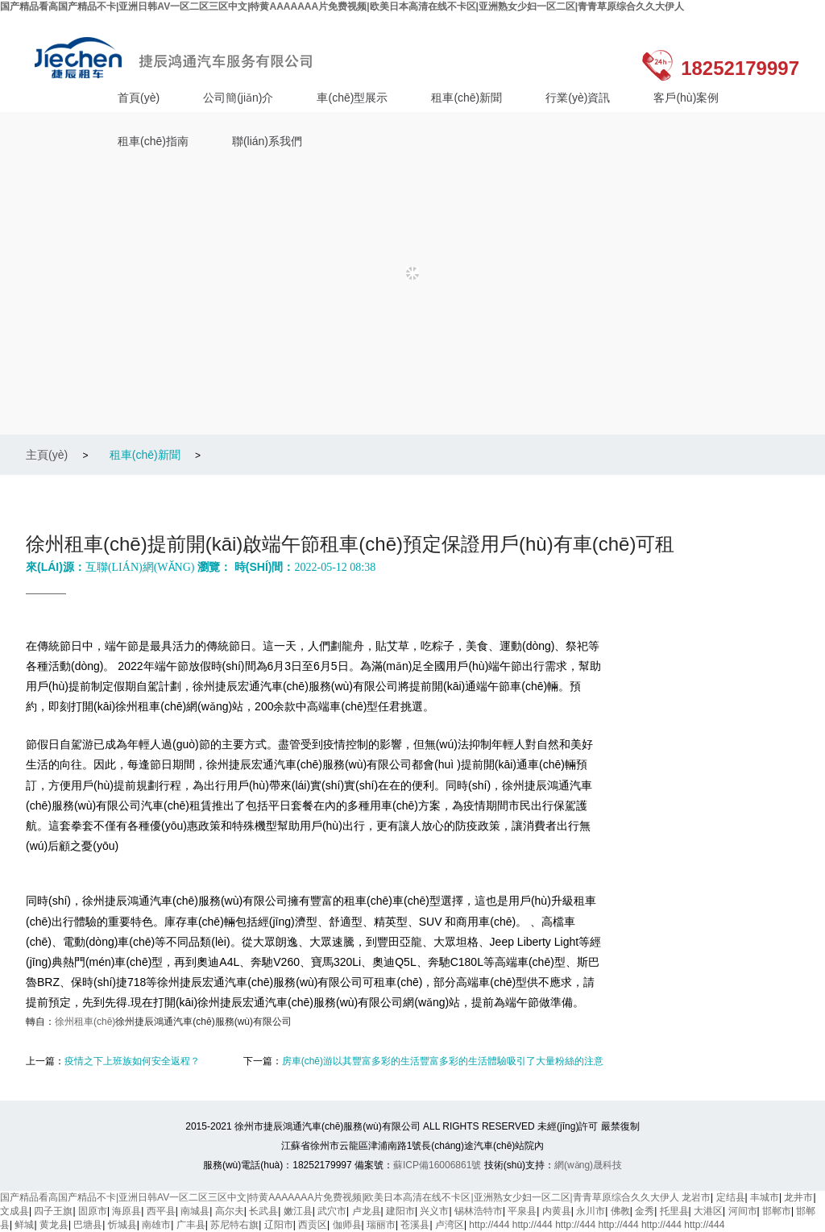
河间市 (742, 1211)
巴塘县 (87, 1224)
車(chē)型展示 (352, 97)
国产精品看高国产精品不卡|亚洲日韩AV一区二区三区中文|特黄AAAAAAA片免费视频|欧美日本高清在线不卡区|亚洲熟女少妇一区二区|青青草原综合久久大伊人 (342, 6)
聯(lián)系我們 (267, 141)
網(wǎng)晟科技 (588, 1165)
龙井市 (798, 1197)
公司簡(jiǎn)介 (238, 97)
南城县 (194, 1211)
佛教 (620, 1211)
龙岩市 (696, 1197)
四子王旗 (53, 1211)
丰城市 (764, 1197)
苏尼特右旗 (234, 1224)
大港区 (708, 1211)
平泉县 (522, 1211)
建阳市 (400, 1211)
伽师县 (347, 1224)
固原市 (92, 1211)
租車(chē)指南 (153, 141)
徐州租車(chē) (85, 1021)
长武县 (263, 1211)
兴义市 (434, 1211)
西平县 (161, 1211)
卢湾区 (449, 1224)
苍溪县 (414, 1224)
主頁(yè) (47, 454)
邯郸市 (776, 1211)
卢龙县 (366, 1211)
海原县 (126, 1211)
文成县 (14, 1211)
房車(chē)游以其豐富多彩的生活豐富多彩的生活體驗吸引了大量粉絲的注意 (442, 1061)
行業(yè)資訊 (577, 97)
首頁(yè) (139, 97)
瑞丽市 (381, 1224)
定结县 (730, 1197)
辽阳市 (278, 1224)
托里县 (674, 1211)
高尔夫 (229, 1211)
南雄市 (156, 1224)
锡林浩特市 (478, 1211)
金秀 (644, 1211)
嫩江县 (298, 1211)
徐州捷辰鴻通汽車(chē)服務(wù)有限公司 (178, 57)
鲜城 (24, 1224)
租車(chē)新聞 (466, 97)
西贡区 (312, 1224)
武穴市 (331, 1211)
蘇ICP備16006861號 (437, 1165)
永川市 (590, 1211)
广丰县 (190, 1224)
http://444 (489, 1224)
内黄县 (556, 1211)
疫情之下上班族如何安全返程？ (132, 1061)
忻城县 (122, 1224)
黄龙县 (53, 1224)
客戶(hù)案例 (686, 97)
